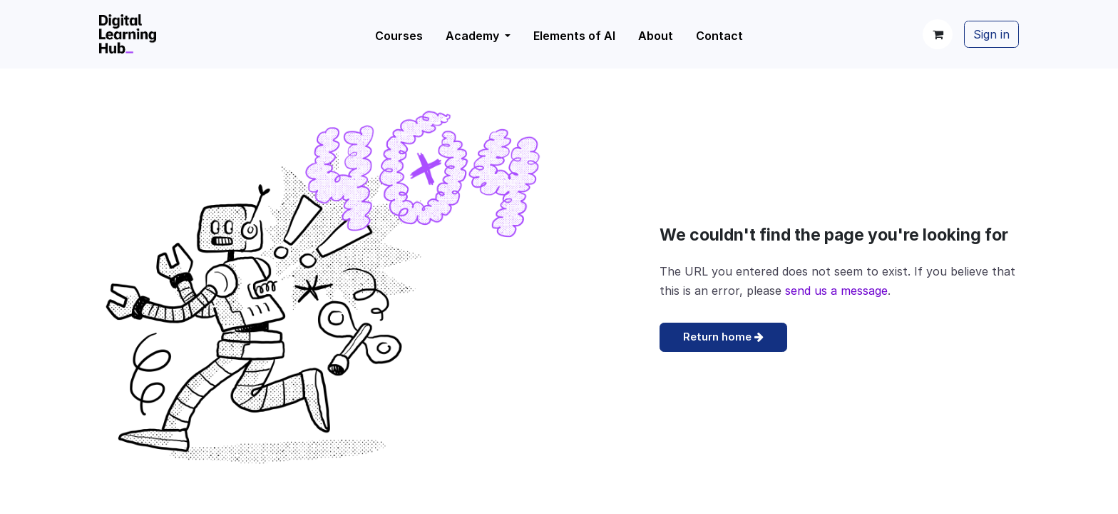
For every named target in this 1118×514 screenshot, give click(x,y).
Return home (723, 336)
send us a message (836, 290)
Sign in (991, 34)
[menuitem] (478, 35)
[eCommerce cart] (938, 34)
